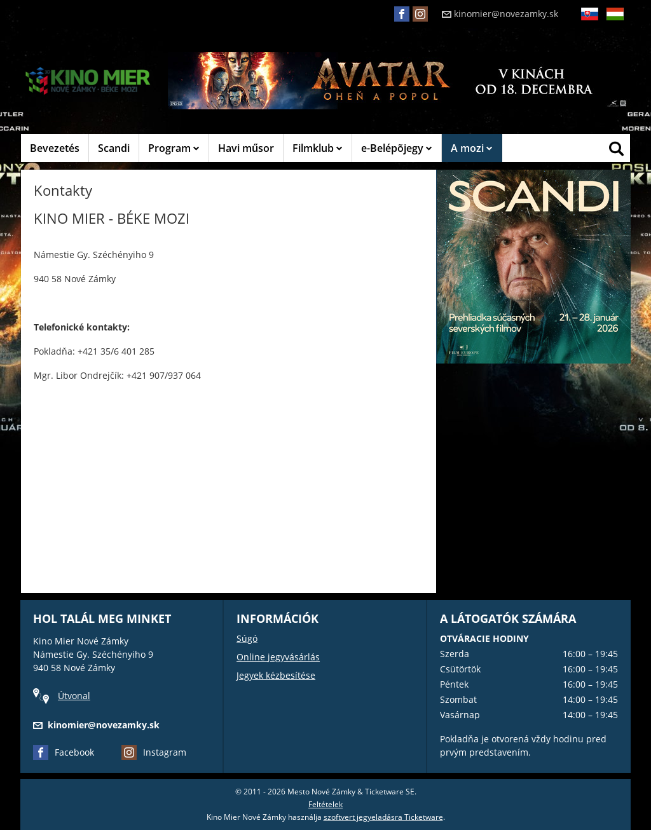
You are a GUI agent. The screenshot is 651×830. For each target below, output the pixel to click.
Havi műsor (246, 148)
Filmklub (317, 148)
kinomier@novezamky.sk (500, 14)
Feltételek (325, 804)
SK (589, 24)
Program (174, 148)
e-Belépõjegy (396, 148)
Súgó (246, 638)
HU (614, 24)
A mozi (472, 148)
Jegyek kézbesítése (275, 675)
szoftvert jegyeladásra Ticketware (383, 817)
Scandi (114, 148)
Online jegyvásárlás (278, 657)
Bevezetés (54, 148)
